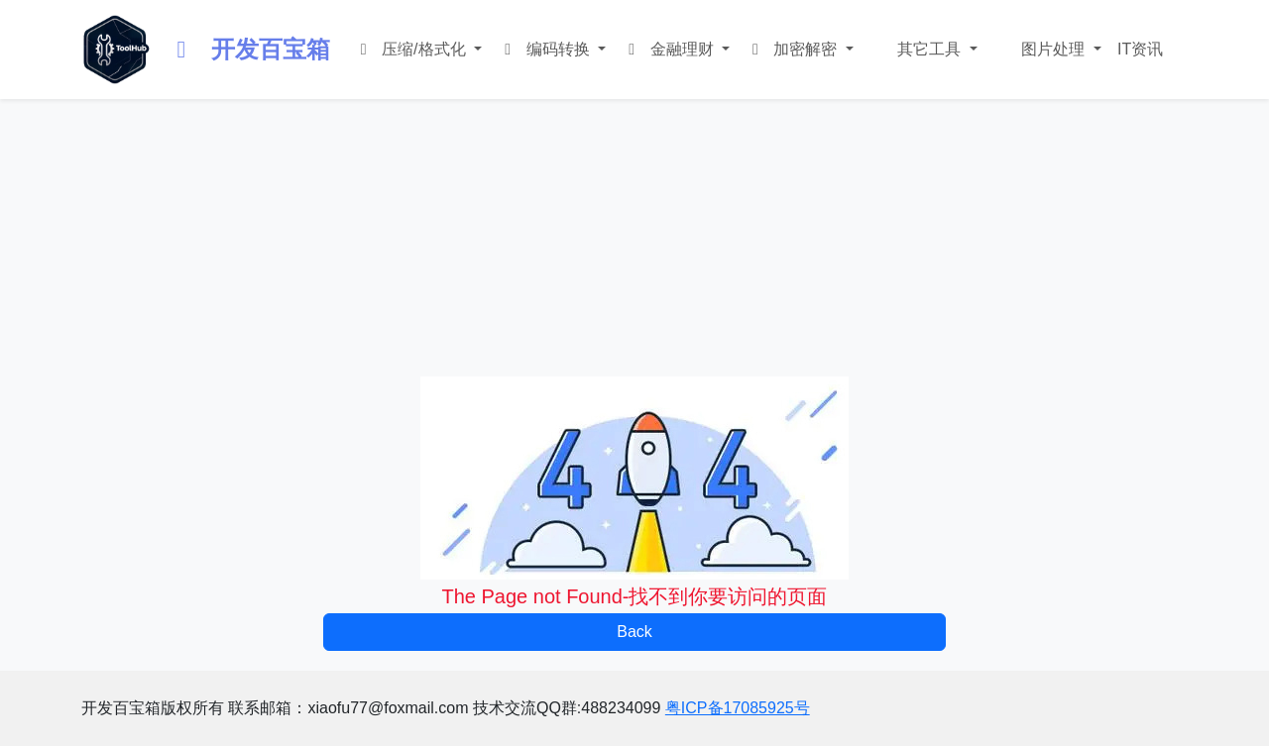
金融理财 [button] (670, 49)
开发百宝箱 (248, 49)
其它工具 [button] (929, 49)
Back (634, 631)
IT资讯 (1140, 49)
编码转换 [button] (546, 49)
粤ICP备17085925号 (737, 707)
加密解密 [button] (794, 49)
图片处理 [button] (1053, 49)
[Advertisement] (634, 237)
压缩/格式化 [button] (412, 49)
